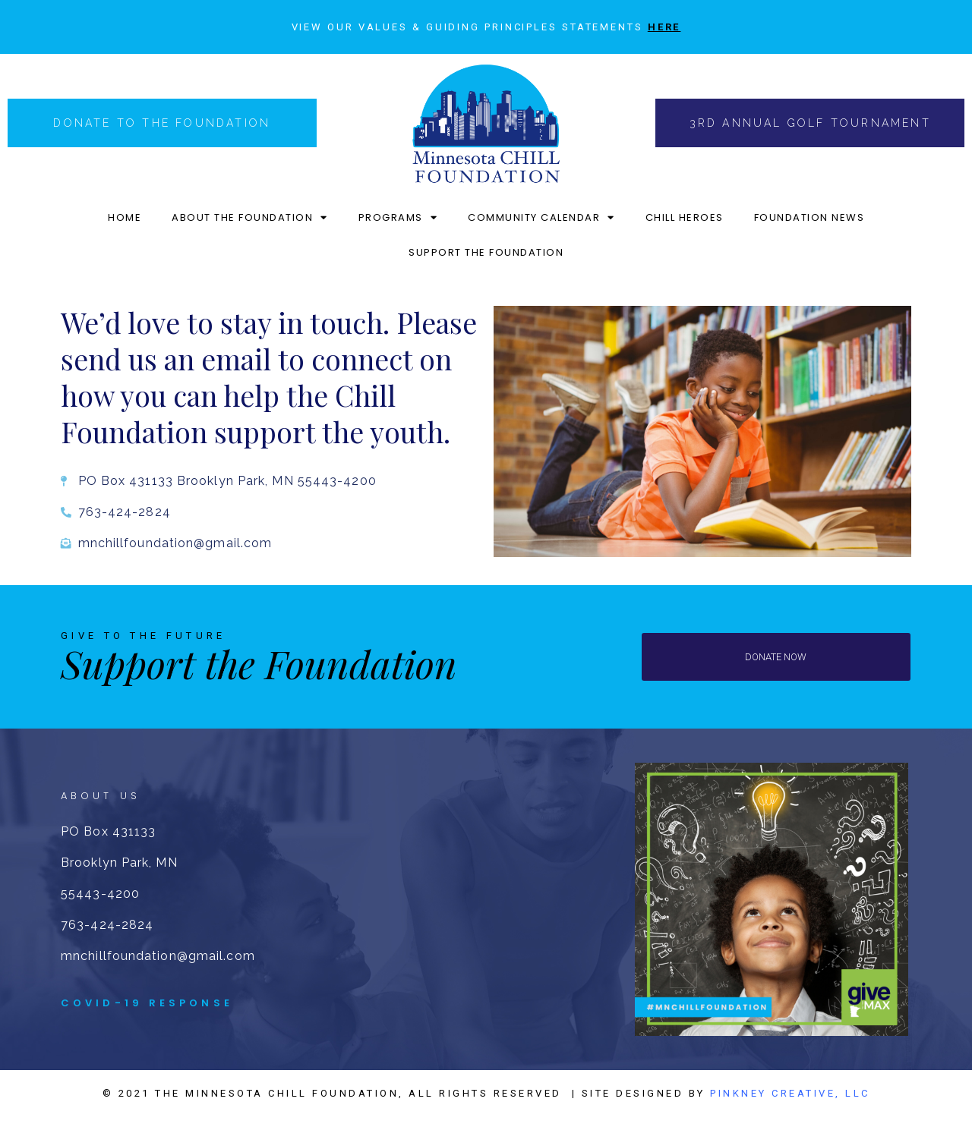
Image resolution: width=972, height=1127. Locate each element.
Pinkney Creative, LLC (790, 1093)
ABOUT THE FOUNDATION (250, 217)
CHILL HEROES (684, 217)
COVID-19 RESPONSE (147, 1003)
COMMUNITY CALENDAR (541, 217)
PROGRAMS (398, 217)
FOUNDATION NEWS (809, 217)
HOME (124, 217)
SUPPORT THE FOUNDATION (486, 252)
